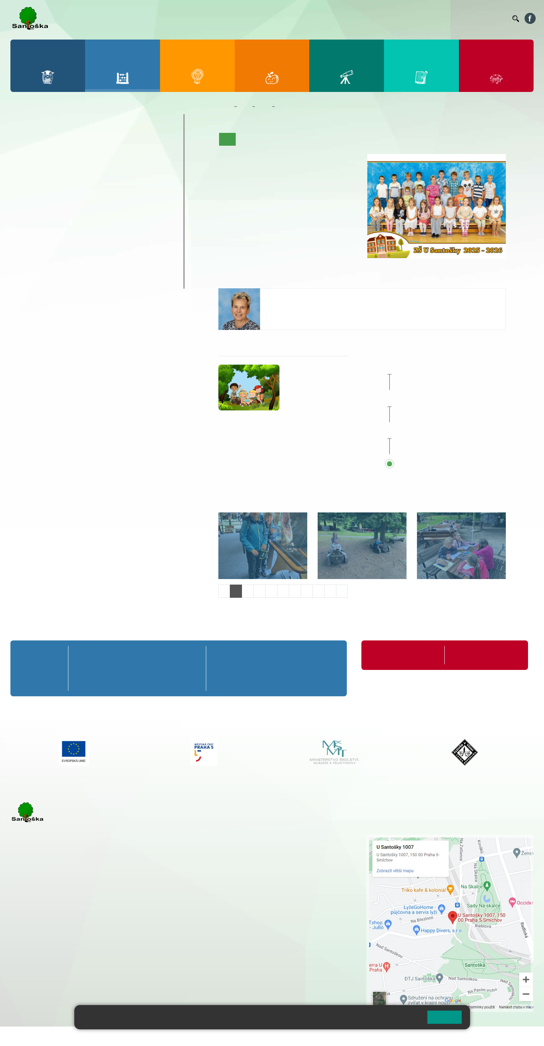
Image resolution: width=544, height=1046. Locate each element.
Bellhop (314, 18)
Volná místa (469, 18)
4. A (118, 141)
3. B (87, 155)
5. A (150, 141)
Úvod (227, 139)
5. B (150, 155)
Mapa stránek (140, 1036)
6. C (24, 222)
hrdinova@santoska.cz (294, 309)
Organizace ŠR (379, 18)
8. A (87, 195)
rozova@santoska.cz (48, 964)
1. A (24, 141)
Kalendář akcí (336, 139)
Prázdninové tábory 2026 (57, 254)
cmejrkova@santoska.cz (52, 929)
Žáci (244, 106)
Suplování (412, 18)
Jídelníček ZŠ (343, 18)
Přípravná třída (41, 121)
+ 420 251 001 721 (242, 838)
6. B (24, 208)
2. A (56, 141)
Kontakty (497, 18)
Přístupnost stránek (209, 1036)
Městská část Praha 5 (33, 985)
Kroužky (31, 241)
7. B (56, 208)
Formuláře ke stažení (473, 655)
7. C (56, 222)
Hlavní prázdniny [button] (441, 400)
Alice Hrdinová (287, 295)
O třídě (247, 139)
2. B (56, 155)
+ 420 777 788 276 (83, 957)
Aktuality (271, 139)
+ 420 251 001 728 (241, 845)
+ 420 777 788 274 (239, 853)
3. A (87, 141)
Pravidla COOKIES (260, 1036)
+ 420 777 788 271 (83, 921)
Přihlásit (171, 1036)
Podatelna (439, 18)
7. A (56, 195)
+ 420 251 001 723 (40, 921)
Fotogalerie (370, 139)
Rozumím (444, 1017)
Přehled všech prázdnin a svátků (454, 464)
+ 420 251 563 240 (40, 957)
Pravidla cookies (393, 1020)
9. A (118, 195)
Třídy (263, 106)
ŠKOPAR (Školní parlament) (61, 282)
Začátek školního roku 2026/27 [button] (453, 432)
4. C (118, 168)
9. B (118, 208)
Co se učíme (301, 139)
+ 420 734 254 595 (276, 874)
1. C (24, 168)
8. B (87, 208)
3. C (87, 168)
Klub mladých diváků (50, 268)
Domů (224, 106)
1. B (24, 155)
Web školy (521, 1036)
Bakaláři (292, 18)
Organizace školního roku (398, 655)
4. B (118, 155)
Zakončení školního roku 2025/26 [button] (456, 368)
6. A (24, 195)
